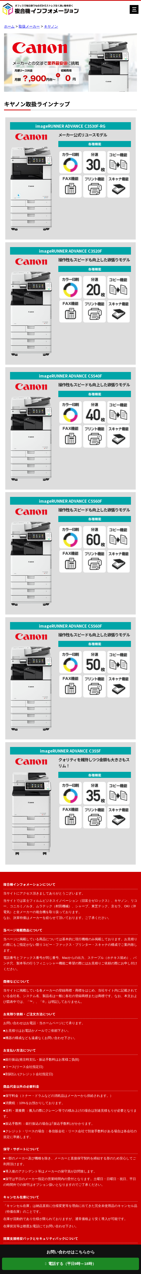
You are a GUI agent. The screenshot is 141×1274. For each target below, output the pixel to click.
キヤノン (51, 26)
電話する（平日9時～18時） (70, 1264)
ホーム (9, 26)
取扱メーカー (29, 26)
